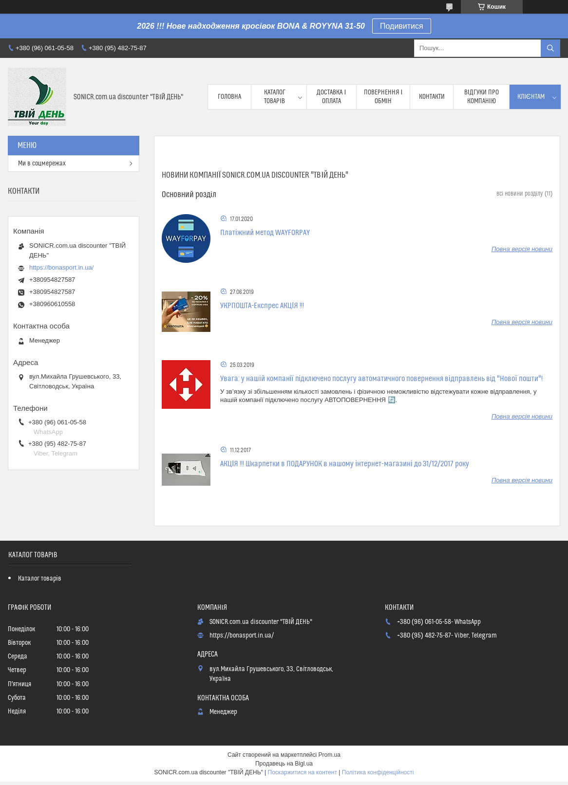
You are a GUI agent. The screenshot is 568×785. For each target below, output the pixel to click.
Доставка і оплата (331, 97)
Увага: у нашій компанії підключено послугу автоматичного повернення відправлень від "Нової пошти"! (381, 378)
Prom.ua (330, 754)
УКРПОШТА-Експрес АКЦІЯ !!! (262, 305)
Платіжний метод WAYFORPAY (265, 232)
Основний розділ (189, 195)
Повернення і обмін (383, 97)
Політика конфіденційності (378, 772)
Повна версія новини (522, 249)
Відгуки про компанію (481, 97)
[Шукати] (550, 48)
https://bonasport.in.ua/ (61, 267)
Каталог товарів (274, 97)
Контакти (432, 97)
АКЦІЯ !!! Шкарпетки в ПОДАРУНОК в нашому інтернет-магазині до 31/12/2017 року (344, 463)
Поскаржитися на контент (302, 772)
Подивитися (401, 26)
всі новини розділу (519, 194)
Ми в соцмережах (42, 163)
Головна (229, 97)
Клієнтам (531, 97)
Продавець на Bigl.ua (284, 763)
